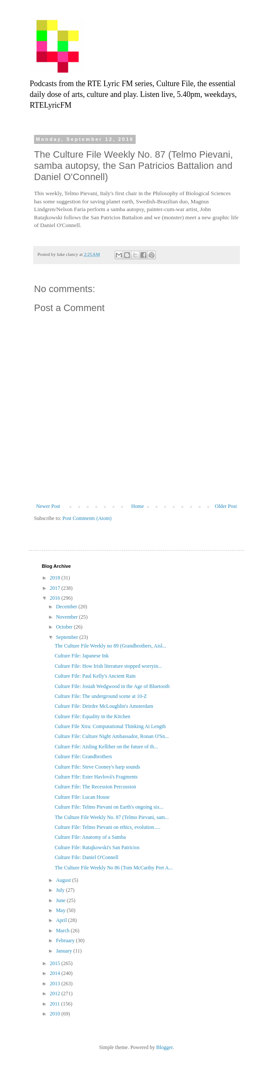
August (64, 880)
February (66, 940)
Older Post (226, 506)
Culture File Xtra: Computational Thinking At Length (110, 726)
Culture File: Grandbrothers (83, 757)
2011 (56, 1004)
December (67, 607)
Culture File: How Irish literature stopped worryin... (108, 666)
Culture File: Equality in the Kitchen (92, 716)
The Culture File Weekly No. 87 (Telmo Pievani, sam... (112, 817)
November (67, 617)
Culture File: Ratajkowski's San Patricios (97, 847)
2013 (56, 984)
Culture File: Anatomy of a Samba (90, 837)
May (61, 910)
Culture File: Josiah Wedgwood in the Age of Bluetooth (112, 686)
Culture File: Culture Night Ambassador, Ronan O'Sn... (112, 736)
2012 (56, 993)
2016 (56, 598)
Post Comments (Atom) (87, 518)
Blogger (164, 1047)
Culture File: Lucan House (82, 797)
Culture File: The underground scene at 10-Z (101, 696)
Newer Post (48, 506)
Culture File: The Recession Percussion (95, 787)
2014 (56, 973)
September (67, 637)
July (61, 890)
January (64, 951)
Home (137, 506)
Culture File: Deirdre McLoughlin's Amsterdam (104, 706)
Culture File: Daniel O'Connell (86, 857)
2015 (56, 963)
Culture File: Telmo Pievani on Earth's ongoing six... (109, 807)
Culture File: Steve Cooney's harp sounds (97, 767)
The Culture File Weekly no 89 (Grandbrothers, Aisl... (110, 646)
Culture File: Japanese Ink (82, 656)
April (62, 920)
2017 (56, 588)
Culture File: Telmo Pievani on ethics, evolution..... (108, 827)
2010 (56, 1014)
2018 (56, 578)
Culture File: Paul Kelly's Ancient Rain (95, 676)
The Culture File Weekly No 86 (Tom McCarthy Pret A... (114, 868)
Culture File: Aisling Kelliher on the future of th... (106, 747)
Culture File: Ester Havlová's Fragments (96, 777)
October (65, 627)
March (63, 931)
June (61, 900)
